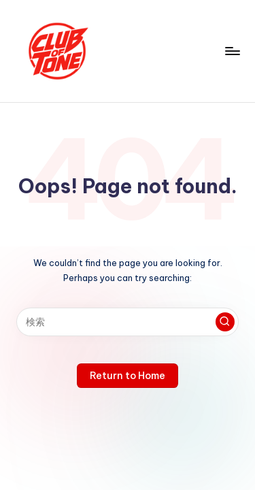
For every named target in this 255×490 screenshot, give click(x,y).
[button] (225, 321)
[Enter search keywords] (127, 322)
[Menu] (232, 50)
